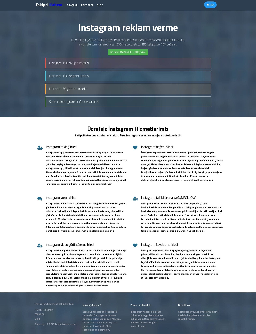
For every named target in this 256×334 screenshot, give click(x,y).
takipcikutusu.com (65, 324)
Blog (100, 5)
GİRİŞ (211, 5)
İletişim (182, 315)
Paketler (87, 5)
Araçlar (72, 5)
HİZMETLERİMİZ (44, 310)
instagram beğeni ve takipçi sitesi (54, 304)
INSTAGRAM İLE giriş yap (128, 52)
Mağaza (116, 319)
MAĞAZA (40, 314)
